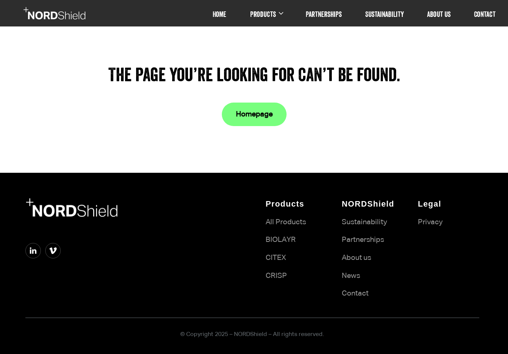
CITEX (276, 257)
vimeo (35, 264)
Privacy (430, 222)
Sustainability (364, 222)
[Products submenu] (281, 13)
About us (356, 257)
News (351, 275)
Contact (355, 293)
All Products (286, 222)
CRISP (276, 275)
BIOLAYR (281, 239)
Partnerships (363, 239)
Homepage (254, 114)
